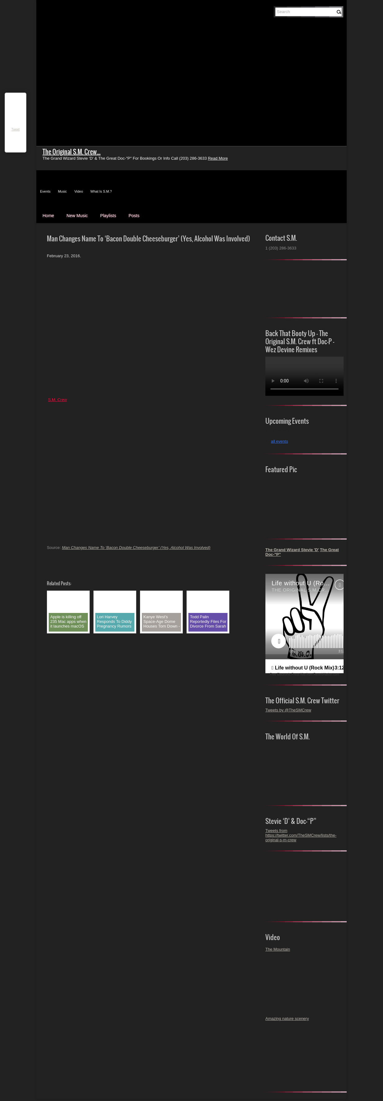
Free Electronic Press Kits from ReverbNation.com (304, 674)
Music (62, 191)
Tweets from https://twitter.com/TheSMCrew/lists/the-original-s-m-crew (300, 835)
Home (48, 215)
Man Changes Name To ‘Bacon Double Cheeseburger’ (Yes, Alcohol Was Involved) (136, 547)
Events (45, 191)
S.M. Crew (57, 399)
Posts (133, 215)
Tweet (15, 129)
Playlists (108, 215)
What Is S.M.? (101, 191)
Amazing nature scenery (287, 1018)
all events (279, 441)
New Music (77, 215)
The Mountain (277, 949)
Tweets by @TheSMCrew (288, 710)
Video (78, 191)
